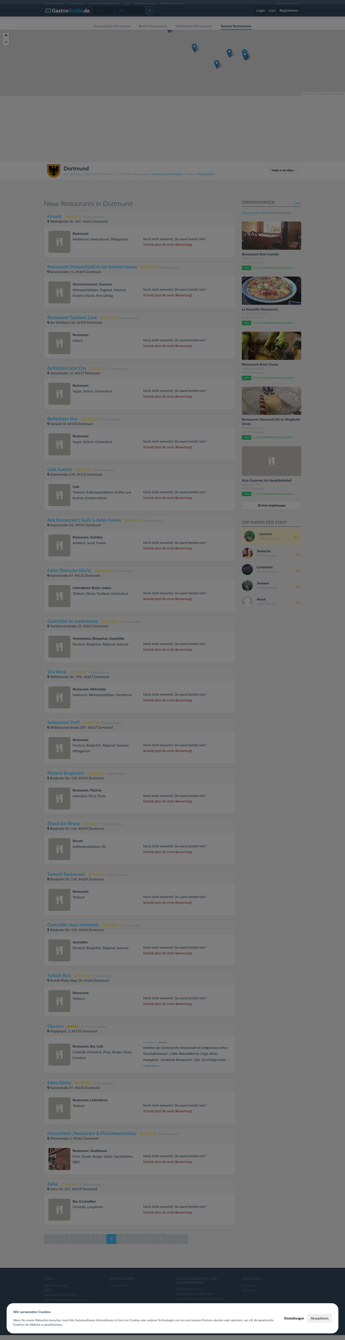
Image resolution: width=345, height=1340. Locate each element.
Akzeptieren (319, 1318)
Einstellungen (294, 1318)
